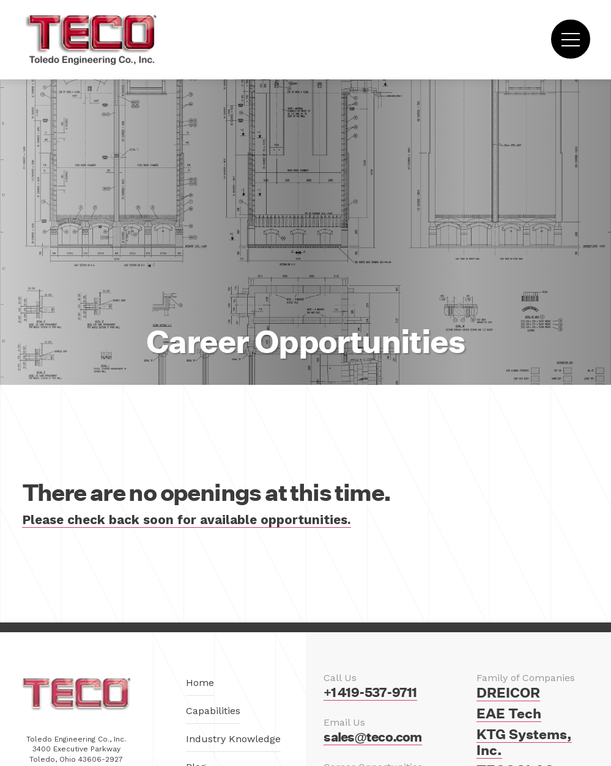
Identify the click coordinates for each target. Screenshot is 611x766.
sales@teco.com (372, 737)
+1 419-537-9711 (370, 692)
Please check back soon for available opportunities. (186, 519)
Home (200, 682)
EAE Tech (508, 713)
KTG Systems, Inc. (524, 742)
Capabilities (213, 711)
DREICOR (508, 693)
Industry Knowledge (233, 739)
